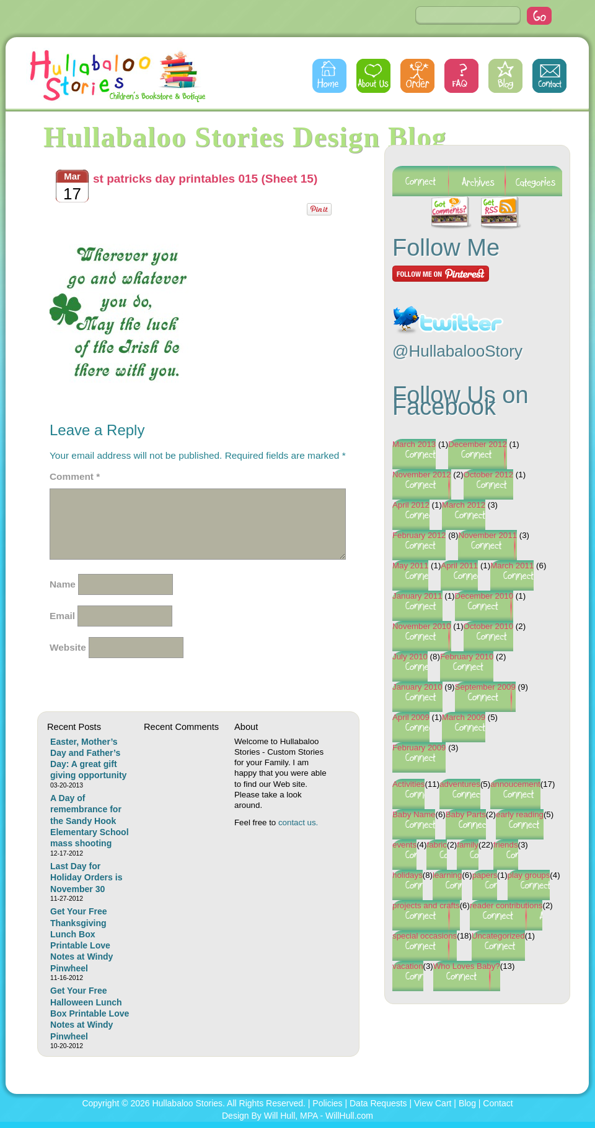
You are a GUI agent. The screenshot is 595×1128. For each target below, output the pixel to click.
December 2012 (477, 444)
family (467, 844)
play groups (529, 875)
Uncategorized (498, 935)
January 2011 (417, 596)
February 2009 (419, 747)
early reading (520, 814)
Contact (549, 76)
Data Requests (378, 1103)
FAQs (461, 76)
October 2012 (489, 474)
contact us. (298, 822)
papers (485, 875)
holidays (407, 875)
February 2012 (419, 535)
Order (417, 76)
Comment (75, 476)
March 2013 (414, 444)
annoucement (515, 784)
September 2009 (485, 687)
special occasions (424, 935)
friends (505, 844)
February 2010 (466, 656)
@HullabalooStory (457, 351)
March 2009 (463, 717)
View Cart (432, 1103)
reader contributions (506, 905)
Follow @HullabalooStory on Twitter (448, 312)
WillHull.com (349, 1116)
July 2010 (410, 656)
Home (329, 76)
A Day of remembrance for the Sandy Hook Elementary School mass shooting (89, 820)
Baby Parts (466, 814)
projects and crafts (426, 905)
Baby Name (413, 814)
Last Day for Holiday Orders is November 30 (86, 877)
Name (63, 584)
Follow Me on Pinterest (440, 274)
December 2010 (484, 596)
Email (62, 615)
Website (68, 647)
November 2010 (421, 626)
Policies (327, 1103)
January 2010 (417, 687)
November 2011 (487, 535)
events (404, 844)
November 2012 (421, 474)
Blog (505, 76)
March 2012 (463, 505)
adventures (459, 784)
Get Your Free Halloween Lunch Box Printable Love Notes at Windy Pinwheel (89, 1013)
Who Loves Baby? (466, 966)
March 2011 (512, 565)
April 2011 (459, 565)
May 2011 (410, 565)
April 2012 (411, 505)
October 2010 (489, 626)
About (373, 76)
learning (447, 875)
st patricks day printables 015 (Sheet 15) (205, 178)
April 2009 (411, 717)
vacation (407, 966)
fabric (436, 844)
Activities (408, 784)
